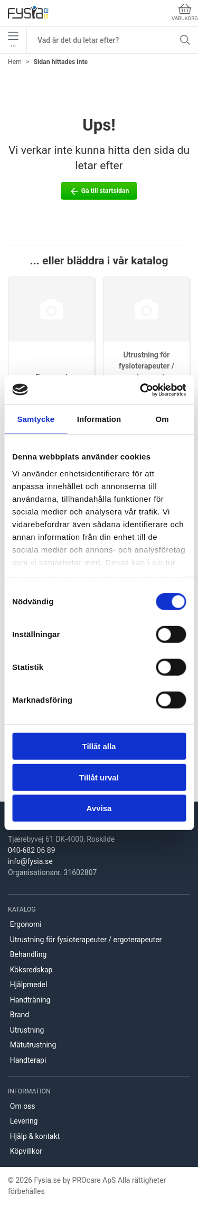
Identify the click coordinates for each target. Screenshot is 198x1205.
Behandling (28, 954)
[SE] (28, 13)
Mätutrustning (33, 1045)
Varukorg (185, 12)
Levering (24, 1121)
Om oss (22, 1106)
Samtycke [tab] (35, 419)
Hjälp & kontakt (35, 1136)
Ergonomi (26, 924)
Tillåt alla (99, 746)
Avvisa (99, 808)
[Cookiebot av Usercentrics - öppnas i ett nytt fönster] (141, 390)
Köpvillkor (26, 1151)
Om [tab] (162, 419)
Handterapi (28, 1060)
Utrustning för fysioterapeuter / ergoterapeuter (146, 366)
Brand (19, 1014)
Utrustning (27, 1030)
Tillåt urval (99, 776)
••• (13, 40)
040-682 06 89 (31, 850)
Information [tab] (99, 419)
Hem (15, 62)
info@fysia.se (30, 861)
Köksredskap (31, 969)
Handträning (30, 1000)
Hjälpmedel (29, 984)
